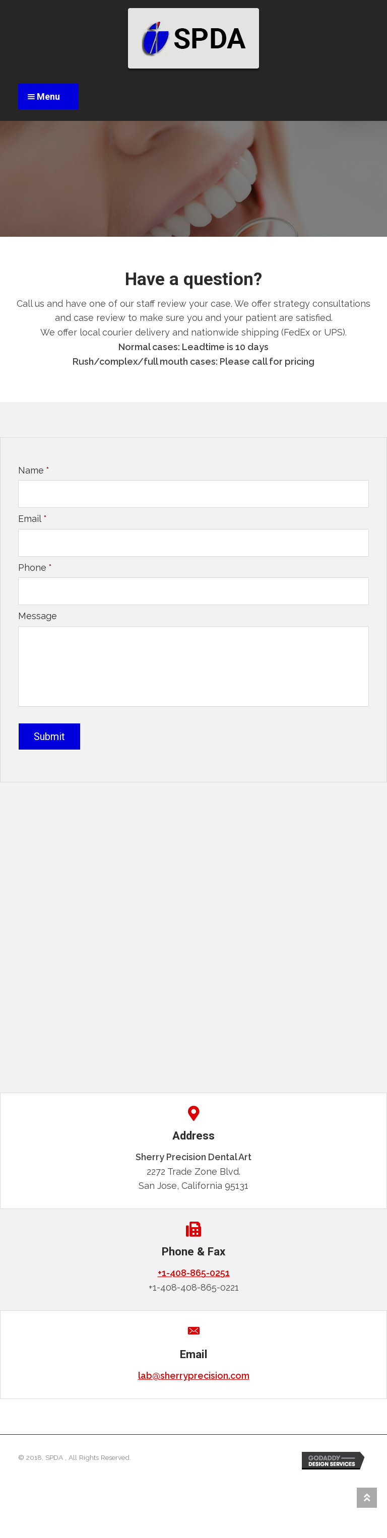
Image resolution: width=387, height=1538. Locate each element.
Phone (35, 567)
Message (37, 616)
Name (33, 470)
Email (32, 518)
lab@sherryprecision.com (193, 1374)
